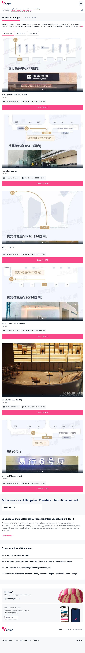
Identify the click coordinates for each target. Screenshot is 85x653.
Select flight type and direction (21, 11)
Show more (8, 536)
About (61, 629)
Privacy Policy (7, 640)
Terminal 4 (33, 33)
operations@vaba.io (12, 599)
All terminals (8, 33)
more (81, 26)
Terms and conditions (23, 640)
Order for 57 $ (42, 107)
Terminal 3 (21, 33)
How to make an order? (74, 629)
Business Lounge (11, 17)
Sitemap (36, 640)
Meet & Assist (30, 17)
